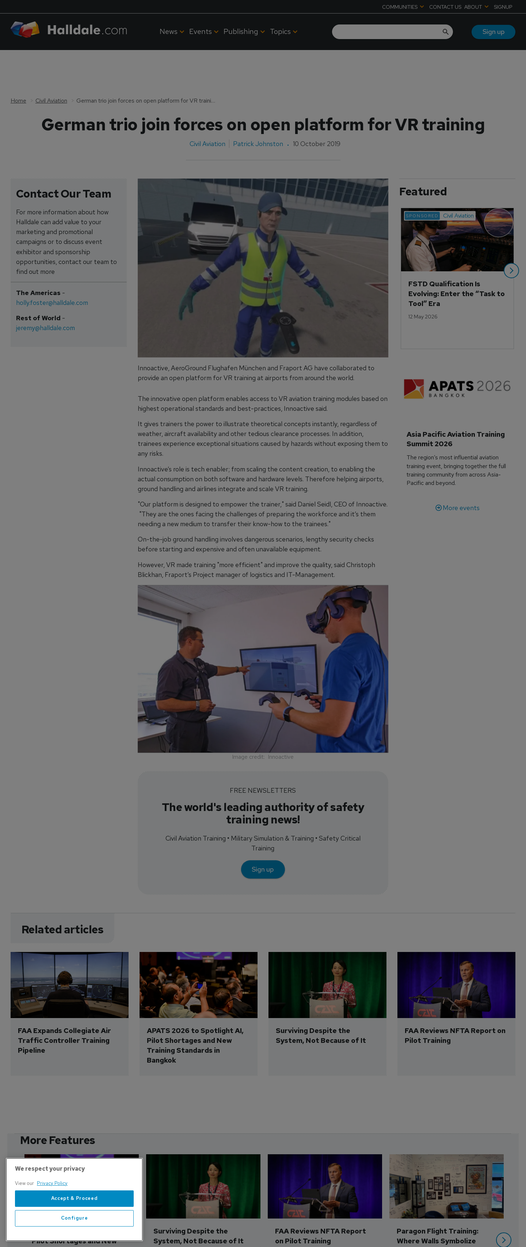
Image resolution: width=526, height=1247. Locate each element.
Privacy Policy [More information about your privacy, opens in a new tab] (52, 1222)
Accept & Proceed (74, 1237)
